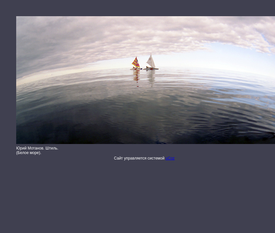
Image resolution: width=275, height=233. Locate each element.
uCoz (170, 158)
